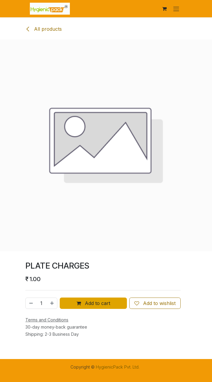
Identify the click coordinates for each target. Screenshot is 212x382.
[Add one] (52, 303)
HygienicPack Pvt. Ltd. (117, 366)
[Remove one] (31, 303)
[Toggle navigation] (176, 8)
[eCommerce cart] (164, 9)
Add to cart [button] (93, 303)
